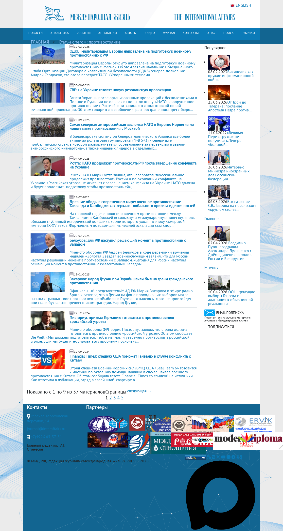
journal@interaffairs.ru (46, 428)
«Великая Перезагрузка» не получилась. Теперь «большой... (225, 138)
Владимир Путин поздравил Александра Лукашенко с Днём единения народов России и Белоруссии (230, 250)
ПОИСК (228, 33)
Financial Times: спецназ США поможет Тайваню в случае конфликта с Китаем (130, 358)
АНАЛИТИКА (60, 33)
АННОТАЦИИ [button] (107, 33)
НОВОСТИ (35, 33)
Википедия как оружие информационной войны (231, 75)
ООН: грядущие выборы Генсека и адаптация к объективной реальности (231, 297)
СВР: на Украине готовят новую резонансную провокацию (120, 89)
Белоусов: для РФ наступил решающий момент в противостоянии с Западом (128, 242)
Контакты (37, 407)
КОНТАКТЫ (191, 33)
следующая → (139, 390)
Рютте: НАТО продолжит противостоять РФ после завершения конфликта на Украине (133, 165)
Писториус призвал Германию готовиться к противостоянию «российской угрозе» (122, 319)
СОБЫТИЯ (83, 33)
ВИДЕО (149, 33)
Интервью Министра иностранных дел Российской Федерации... (228, 173)
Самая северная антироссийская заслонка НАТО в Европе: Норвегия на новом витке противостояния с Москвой (132, 126)
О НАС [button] (211, 33)
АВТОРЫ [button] (131, 33)
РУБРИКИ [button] (248, 33)
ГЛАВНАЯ (40, 42)
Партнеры (96, 407)
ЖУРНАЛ (169, 33)
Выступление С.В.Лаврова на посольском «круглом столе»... (232, 205)
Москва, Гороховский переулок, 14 (47, 418)
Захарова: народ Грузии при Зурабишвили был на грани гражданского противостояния (131, 280)
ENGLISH (240, 5)
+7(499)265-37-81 (46, 436)
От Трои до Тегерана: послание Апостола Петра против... (229, 106)
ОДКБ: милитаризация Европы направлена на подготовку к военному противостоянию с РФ (130, 53)
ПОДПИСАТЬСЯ (221, 326)
